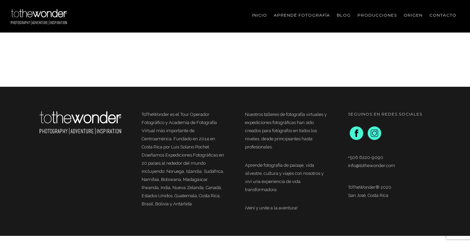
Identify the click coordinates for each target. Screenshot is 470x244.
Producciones (377, 15)
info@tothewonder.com (371, 165)
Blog (344, 15)
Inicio (259, 15)
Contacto (442, 15)
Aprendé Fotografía (302, 15)
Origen (413, 15)
